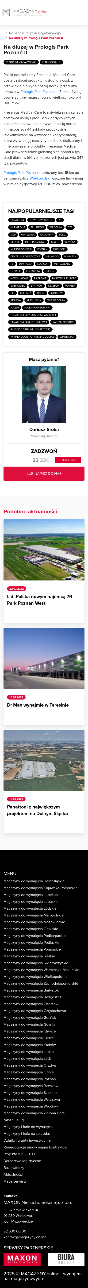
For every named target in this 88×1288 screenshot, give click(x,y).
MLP (13, 234)
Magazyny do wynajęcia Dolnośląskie (34, 881)
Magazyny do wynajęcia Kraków (30, 1045)
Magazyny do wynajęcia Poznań (30, 1079)
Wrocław (56, 227)
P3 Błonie (40, 278)
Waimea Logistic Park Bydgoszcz (32, 336)
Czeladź (25, 293)
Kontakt (10, 1196)
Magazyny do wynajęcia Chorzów (31, 1004)
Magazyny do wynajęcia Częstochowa (35, 1010)
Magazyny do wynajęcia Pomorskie (32, 949)
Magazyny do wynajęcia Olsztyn (30, 1065)
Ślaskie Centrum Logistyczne (30, 329)
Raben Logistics (63, 322)
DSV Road (25, 263)
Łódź (62, 234)
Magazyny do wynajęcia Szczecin (31, 1092)
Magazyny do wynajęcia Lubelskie (31, 894)
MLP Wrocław (56, 300)
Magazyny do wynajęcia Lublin (29, 1051)
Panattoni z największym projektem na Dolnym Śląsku (37, 810)
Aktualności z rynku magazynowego (35, 33)
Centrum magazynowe (21, 62)
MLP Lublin (34, 300)
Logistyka (33, 271)
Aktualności (13, 1174)
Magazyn (70, 256)
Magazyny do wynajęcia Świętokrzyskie (36, 963)
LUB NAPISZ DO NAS (44, 473)
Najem (15, 307)
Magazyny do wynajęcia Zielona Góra (34, 1113)
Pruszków (37, 227)
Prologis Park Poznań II (38, 91)
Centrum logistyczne (25, 256)
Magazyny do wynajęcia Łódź (28, 1058)
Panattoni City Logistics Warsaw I (33, 314)
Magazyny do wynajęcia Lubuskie (31, 901)
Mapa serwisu (15, 1181)
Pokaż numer (68, 460)
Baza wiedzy (14, 1167)
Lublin (50, 271)
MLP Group (18, 227)
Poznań (42, 249)
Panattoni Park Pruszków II (29, 322)
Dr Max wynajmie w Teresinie (38, 705)
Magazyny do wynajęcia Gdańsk (30, 1017)
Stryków (36, 285)
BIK (13, 293)
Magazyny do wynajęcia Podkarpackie (35, 935)
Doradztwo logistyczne (22, 1161)
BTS (70, 227)
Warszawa (27, 234)
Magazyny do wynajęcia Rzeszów (31, 1086)
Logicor (42, 263)
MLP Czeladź (62, 263)
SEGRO (55, 242)
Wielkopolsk (40, 178)
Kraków (16, 300)
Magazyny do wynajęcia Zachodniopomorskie (41, 983)
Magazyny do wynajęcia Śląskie (29, 956)
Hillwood (52, 256)
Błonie (15, 242)
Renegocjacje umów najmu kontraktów (35, 1147)
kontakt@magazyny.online (25, 1237)
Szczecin (54, 285)
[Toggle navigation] (84, 14)
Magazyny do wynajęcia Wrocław (31, 1106)
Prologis (59, 249)
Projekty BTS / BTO (19, 1154)
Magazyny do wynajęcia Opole (29, 1072)
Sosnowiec (18, 285)
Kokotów (56, 293)
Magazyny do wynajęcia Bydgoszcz (32, 997)
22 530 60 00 (15, 1231)
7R (59, 220)
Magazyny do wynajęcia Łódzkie (30, 908)
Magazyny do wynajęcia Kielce (29, 1038)
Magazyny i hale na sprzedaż (27, 1133)
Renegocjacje (51, 62)
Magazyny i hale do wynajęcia (28, 1126)
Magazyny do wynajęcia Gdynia (29, 1024)
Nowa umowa (19, 278)
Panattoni (17, 220)
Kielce (41, 293)
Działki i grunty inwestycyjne (27, 1140)
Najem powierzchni (37, 307)
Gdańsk (70, 242)
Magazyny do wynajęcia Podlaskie (31, 942)
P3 (12, 263)
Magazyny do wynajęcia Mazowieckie (34, 922)
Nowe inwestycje (41, 220)
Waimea (70, 285)
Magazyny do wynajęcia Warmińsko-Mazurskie (41, 970)
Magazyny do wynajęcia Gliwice (30, 1031)
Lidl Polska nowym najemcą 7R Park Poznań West (39, 600)
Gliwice (16, 271)
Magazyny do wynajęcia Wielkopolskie (35, 976)
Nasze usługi (14, 1120)
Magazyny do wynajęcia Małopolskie (34, 915)
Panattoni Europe (64, 278)
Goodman (46, 234)
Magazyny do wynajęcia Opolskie (31, 929)
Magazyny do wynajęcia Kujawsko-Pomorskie (41, 888)
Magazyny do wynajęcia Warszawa (32, 1099)
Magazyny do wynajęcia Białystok (31, 990)
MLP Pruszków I (35, 242)
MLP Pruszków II (21, 249)
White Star (67, 336)
